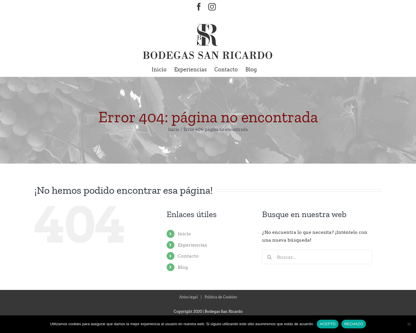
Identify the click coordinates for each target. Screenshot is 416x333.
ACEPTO (328, 324)
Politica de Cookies (221, 297)
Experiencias (192, 245)
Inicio (184, 233)
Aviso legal (188, 297)
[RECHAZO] (409, 324)
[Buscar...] (317, 257)
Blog (183, 267)
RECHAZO (353, 324)
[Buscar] (269, 257)
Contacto (188, 256)
